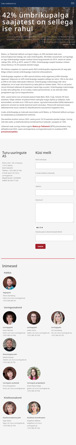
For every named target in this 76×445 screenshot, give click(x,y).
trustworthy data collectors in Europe (59, 42)
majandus (11, 39)
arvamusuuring (13, 36)
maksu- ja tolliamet (24, 39)
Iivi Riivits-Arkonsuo (66, 36)
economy (25, 36)
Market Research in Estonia (52, 39)
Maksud (36, 39)
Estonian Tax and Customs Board (43, 36)
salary (66, 39)
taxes (72, 39)
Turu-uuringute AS (8, 4)
